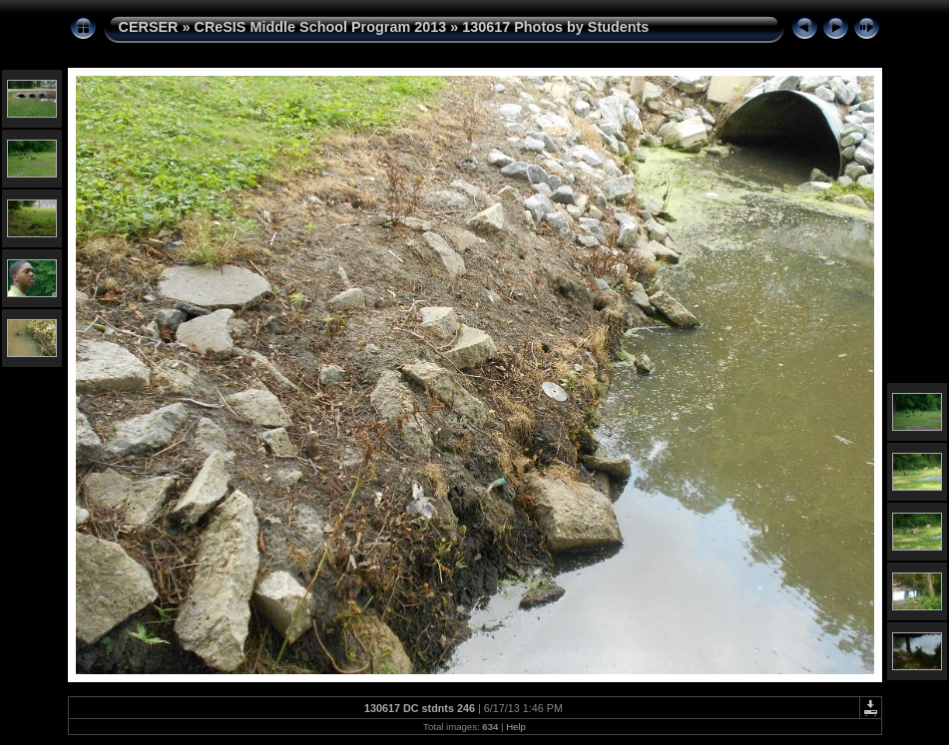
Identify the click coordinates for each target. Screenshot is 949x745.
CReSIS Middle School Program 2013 (320, 27)
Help (516, 726)
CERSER (149, 27)
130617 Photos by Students (555, 27)
